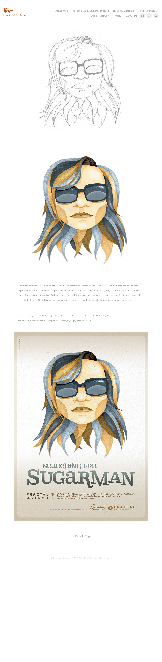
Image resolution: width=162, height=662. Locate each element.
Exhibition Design (100, 15)
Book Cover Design (124, 10)
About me (131, 15)
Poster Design (148, 10)
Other (118, 15)
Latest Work (62, 10)
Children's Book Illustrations (91, 10)
